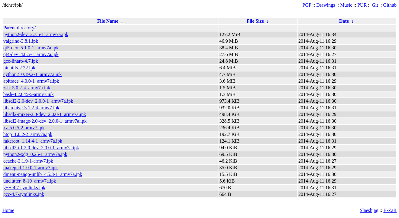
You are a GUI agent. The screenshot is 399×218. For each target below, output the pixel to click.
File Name (107, 21)
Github (390, 5)
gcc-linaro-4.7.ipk (20, 61)
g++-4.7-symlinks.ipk (24, 187)
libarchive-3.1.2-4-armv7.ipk (31, 107)
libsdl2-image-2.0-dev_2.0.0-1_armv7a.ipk (45, 121)
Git (375, 5)
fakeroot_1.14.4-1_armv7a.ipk (32, 141)
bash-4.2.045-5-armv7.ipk (28, 94)
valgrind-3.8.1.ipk (20, 41)
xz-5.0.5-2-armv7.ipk (23, 127)
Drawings (325, 5)
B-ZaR (390, 210)
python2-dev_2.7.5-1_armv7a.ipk (35, 34)
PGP (307, 5)
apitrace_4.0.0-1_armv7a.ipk (31, 81)
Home (8, 210)
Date (344, 21)
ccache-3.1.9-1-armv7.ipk (28, 161)
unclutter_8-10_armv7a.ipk (29, 180)
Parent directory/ (19, 27)
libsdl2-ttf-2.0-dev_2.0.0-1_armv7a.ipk (41, 147)
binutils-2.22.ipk (19, 67)
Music (346, 5)
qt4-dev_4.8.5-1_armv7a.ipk (31, 54)
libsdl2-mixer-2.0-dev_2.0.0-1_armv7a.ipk (44, 114)
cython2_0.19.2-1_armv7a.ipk (32, 74)
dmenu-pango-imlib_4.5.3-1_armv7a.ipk (42, 174)
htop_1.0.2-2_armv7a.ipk (27, 134)
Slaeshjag (369, 210)
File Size (255, 21)
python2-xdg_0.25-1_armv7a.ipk (35, 154)
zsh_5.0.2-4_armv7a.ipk (26, 87)
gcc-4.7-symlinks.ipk (23, 194)
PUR (362, 5)
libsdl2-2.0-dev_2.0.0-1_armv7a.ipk (38, 101)
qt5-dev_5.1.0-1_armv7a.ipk (31, 47)
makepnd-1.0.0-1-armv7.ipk (30, 167)
